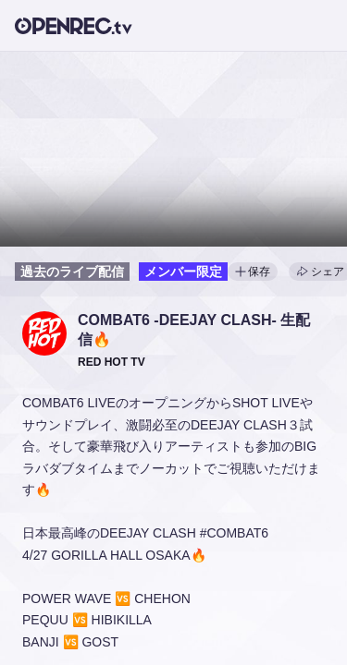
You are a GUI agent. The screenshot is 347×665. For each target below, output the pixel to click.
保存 (252, 271)
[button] (44, 333)
